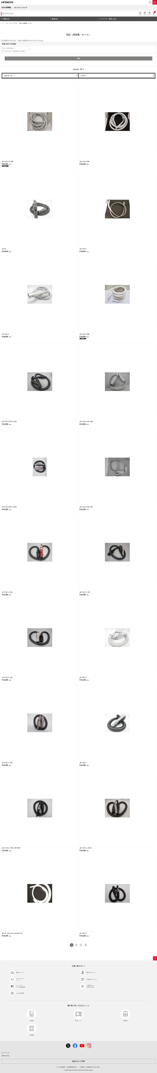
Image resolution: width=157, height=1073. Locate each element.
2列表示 (83, 75)
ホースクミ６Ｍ (84, 334)
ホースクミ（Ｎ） (85, 592)
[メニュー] (154, 2)
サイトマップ (5, 1052)
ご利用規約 (82, 1067)
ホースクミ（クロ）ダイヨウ (11, 848)
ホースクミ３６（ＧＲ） (9, 507)
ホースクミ (83, 249)
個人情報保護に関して (72, 1067)
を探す (6, 19)
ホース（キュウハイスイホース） (12, 933)
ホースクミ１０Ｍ (7, 161)
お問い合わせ (5, 1055)
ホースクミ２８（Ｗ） (87, 421)
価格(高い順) (8, 75)
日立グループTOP (78, 1061)
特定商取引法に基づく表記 (92, 1067)
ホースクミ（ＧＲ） (86, 848)
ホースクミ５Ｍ (84, 161)
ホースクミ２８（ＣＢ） (9, 421)
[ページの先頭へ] (155, 958)
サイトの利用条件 (61, 1067)
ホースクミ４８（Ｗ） (87, 507)
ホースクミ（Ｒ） (7, 592)
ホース (4, 249)
